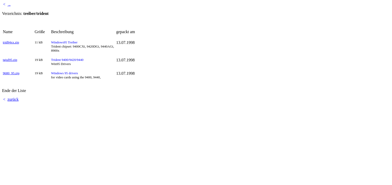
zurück (13, 99)
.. (9, 4)
